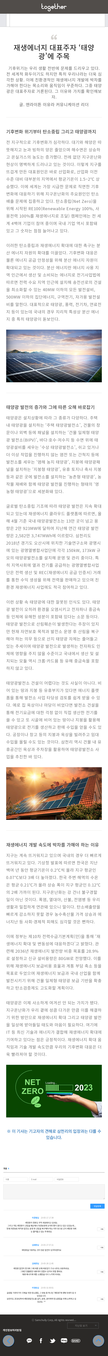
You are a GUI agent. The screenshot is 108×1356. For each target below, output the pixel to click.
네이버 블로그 (89, 1319)
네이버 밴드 (94, 1319)
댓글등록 (97, 1206)
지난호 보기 (81, 1325)
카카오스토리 (100, 1319)
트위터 (84, 1319)
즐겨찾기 (101, 7)
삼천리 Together (54, 7)
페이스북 (78, 1319)
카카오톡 (73, 1319)
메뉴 (7, 7)
